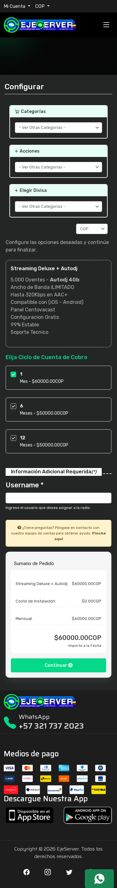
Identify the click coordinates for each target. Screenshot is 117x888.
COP (40, 6)
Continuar (59, 665)
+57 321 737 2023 (51, 726)
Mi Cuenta (15, 6)
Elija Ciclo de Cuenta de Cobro (46, 357)
